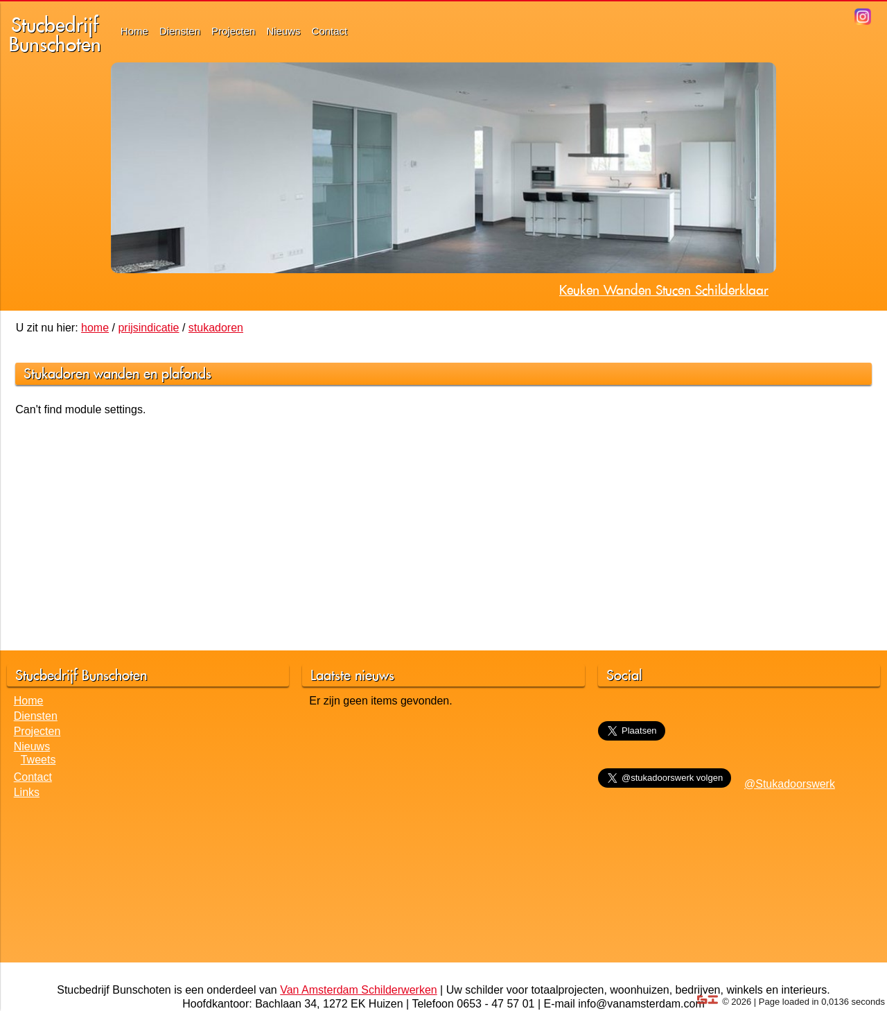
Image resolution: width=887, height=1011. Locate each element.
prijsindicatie (148, 328)
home (95, 328)
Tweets (38, 760)
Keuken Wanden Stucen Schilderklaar (664, 290)
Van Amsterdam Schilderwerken (358, 990)
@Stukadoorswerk (789, 784)
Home (134, 31)
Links (26, 792)
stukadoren (215, 328)
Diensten (179, 31)
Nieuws (283, 31)
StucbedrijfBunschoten (55, 34)
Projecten (233, 31)
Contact (330, 31)
